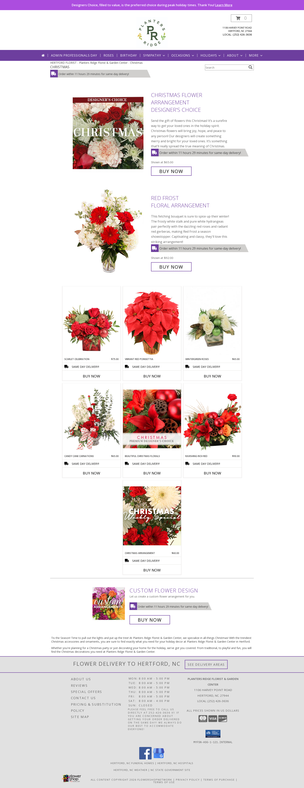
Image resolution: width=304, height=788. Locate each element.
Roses (109, 55)
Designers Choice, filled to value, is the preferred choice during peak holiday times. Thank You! (152, 5)
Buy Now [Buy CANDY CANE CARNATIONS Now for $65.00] (91, 473)
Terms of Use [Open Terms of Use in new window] (164, 782)
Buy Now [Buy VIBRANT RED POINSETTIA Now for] (152, 376)
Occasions (183, 55)
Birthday (128, 55)
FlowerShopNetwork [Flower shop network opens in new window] (154, 779)
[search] (250, 67)
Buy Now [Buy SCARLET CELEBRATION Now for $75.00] (91, 376)
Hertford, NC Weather (130, 769)
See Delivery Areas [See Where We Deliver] (206, 664)
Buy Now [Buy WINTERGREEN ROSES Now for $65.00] (212, 376)
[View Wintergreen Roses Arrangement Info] (212, 322)
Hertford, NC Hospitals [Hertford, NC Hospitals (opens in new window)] (175, 763)
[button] (241, 18)
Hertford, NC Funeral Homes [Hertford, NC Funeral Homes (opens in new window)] (132, 763)
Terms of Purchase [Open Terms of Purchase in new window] (219, 779)
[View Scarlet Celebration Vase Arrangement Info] (91, 322)
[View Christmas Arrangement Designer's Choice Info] (152, 515)
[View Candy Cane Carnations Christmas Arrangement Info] (91, 419)
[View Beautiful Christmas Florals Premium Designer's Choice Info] (152, 419)
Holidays (210, 55)
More (256, 55)
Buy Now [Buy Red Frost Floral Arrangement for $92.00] (171, 267)
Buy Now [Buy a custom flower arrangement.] (150, 620)
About (235, 55)
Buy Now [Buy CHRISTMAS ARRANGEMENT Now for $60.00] (152, 570)
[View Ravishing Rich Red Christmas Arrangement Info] (212, 419)
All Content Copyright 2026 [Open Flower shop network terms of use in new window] (113, 779)
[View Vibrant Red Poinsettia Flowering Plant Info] (152, 322)
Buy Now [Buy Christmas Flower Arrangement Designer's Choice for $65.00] (171, 171)
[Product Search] (226, 67)
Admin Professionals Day (74, 55)
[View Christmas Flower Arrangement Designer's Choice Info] (111, 133)
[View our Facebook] (145, 758)
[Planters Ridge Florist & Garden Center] (152, 32)
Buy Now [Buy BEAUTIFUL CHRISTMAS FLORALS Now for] (152, 473)
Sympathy (154, 55)
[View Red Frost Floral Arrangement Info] (111, 232)
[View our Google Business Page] (158, 758)
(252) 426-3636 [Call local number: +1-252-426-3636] (242, 34)
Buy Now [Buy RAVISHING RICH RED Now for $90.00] (212, 473)
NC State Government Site (170, 769)
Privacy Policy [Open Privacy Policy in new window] (188, 779)
